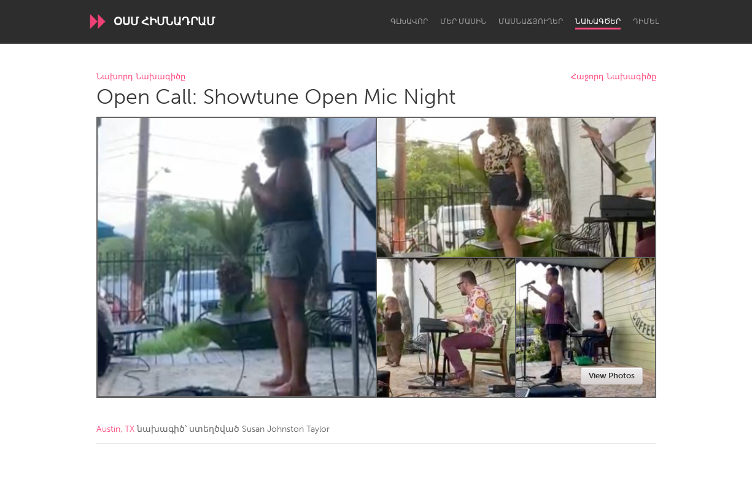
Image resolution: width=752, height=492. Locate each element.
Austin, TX (115, 429)
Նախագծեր (598, 21)
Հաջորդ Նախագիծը (613, 77)
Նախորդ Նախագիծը (140, 77)
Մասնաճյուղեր (530, 21)
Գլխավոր (409, 21)
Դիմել (646, 21)
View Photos (612, 375)
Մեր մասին (463, 21)
